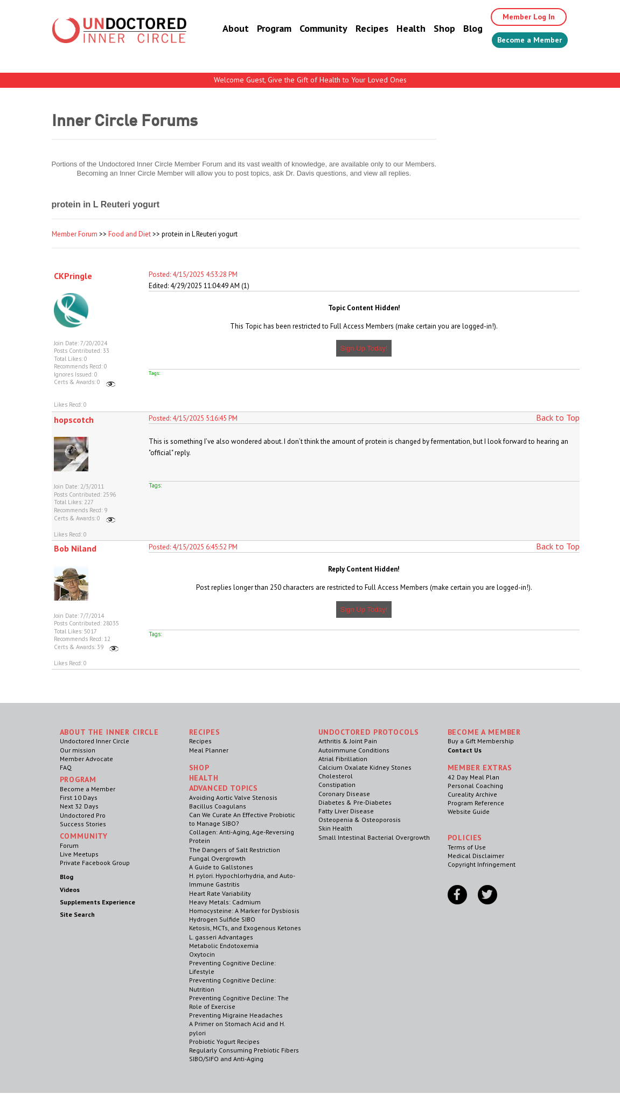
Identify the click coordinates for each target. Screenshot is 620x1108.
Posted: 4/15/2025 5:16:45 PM (193, 418)
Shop (431, 29)
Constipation (337, 785)
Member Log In (520, 17)
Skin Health (335, 828)
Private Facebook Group (95, 863)
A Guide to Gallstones (221, 867)
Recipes (359, 29)
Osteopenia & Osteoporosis (359, 820)
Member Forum (74, 234)
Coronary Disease (344, 794)
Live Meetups (79, 854)
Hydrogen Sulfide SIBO (222, 919)
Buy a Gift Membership (481, 741)
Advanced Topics (224, 788)
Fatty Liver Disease (346, 811)
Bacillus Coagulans (217, 806)
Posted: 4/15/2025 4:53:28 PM (193, 274)
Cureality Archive (472, 794)
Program (261, 29)
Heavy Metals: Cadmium (225, 902)
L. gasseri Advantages (221, 937)
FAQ (66, 767)
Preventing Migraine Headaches (236, 1015)
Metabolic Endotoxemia (224, 946)
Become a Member (523, 41)
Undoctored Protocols (369, 732)
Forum (69, 845)
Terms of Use (467, 847)
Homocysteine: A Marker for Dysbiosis (244, 911)
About (223, 29)
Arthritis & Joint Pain (347, 741)
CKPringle (73, 275)
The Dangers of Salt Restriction (234, 850)
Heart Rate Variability (220, 893)
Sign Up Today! (364, 348)
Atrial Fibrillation (342, 759)
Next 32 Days (79, 806)
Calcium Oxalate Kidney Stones (365, 767)
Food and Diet (129, 234)
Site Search (77, 914)
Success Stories (83, 824)
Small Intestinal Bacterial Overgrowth (374, 837)
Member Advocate (86, 759)
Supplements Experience (97, 902)
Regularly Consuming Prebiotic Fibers (244, 1050)
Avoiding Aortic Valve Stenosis (233, 797)
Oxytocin (202, 954)
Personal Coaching (475, 786)
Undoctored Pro (83, 815)
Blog (460, 29)
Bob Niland (75, 548)
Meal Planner (208, 750)
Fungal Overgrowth (217, 858)
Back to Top (558, 417)
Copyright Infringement (481, 864)
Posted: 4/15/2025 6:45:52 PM (193, 547)
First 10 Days (78, 797)
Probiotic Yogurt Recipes (224, 1041)
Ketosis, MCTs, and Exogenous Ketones (245, 928)
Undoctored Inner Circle (94, 741)
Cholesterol (335, 776)
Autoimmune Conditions (353, 750)
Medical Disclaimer (476, 856)
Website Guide (469, 811)
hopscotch (74, 419)
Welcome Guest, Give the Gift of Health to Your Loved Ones (310, 80)
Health (398, 29)
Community (311, 29)
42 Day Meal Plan (473, 777)
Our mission (77, 750)
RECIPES (204, 732)
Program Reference (476, 803)
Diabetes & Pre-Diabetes (355, 802)
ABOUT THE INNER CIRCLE (109, 732)
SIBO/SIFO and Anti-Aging (226, 1059)
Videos (70, 890)
